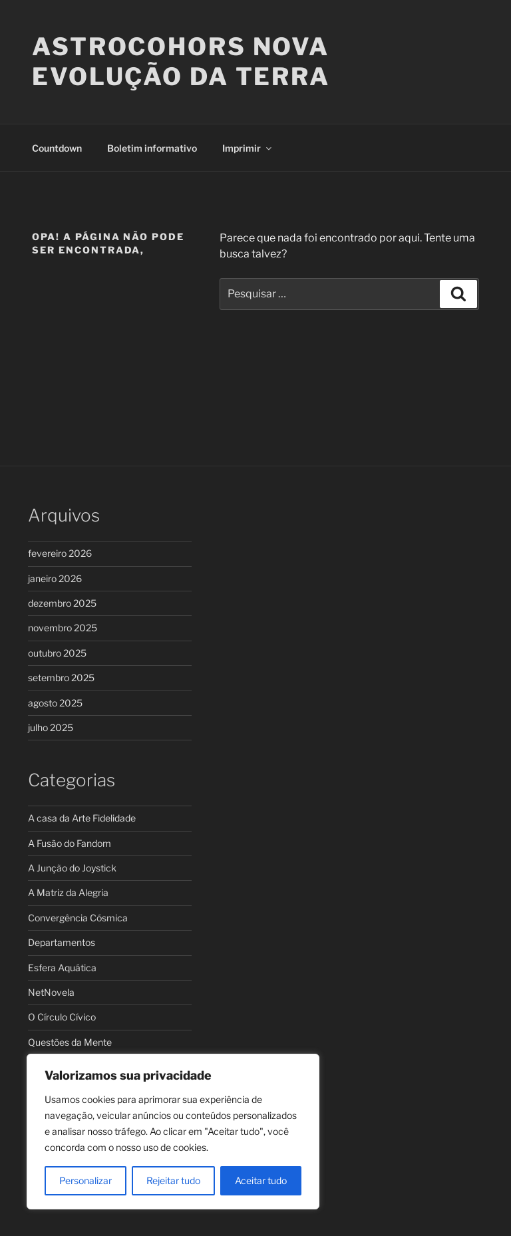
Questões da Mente (70, 1042)
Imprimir (247, 148)
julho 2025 (50, 727)
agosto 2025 (55, 702)
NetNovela (51, 992)
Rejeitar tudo (173, 1180)
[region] (173, 1131)
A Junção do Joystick (72, 867)
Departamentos (61, 942)
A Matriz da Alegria (68, 892)
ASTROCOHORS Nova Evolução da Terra (181, 61)
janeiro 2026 (55, 578)
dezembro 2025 (62, 603)
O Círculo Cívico (62, 1016)
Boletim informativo (152, 148)
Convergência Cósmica (78, 917)
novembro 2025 (62, 627)
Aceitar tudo (261, 1180)
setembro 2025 (61, 677)
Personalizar (85, 1180)
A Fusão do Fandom (69, 843)
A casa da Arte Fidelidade (82, 818)
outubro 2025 (57, 653)
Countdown (57, 148)
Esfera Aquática (62, 967)
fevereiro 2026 (60, 553)
